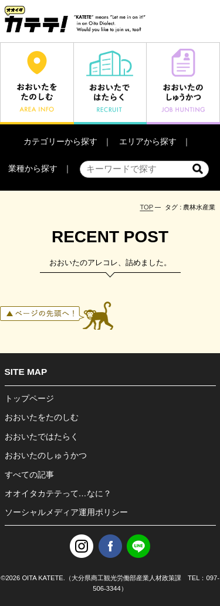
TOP (146, 207)
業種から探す (32, 168)
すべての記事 (29, 474)
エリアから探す (148, 141)
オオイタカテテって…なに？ (58, 493)
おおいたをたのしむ (42, 417)
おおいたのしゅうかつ (46, 455)
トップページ (29, 398)
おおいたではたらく (42, 436)
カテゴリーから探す (60, 141)
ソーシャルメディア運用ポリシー (66, 512)
